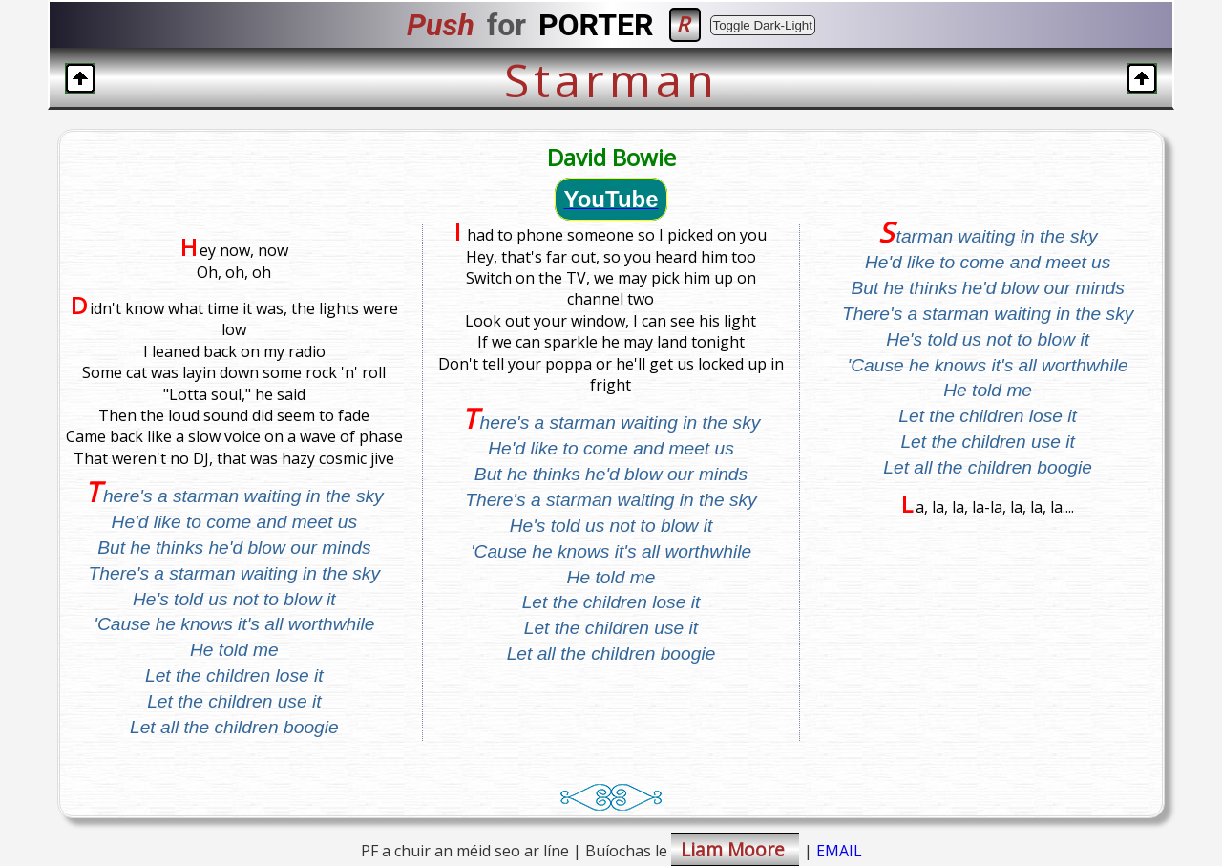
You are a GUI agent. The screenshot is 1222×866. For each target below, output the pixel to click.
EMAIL (839, 850)
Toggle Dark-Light (762, 25)
